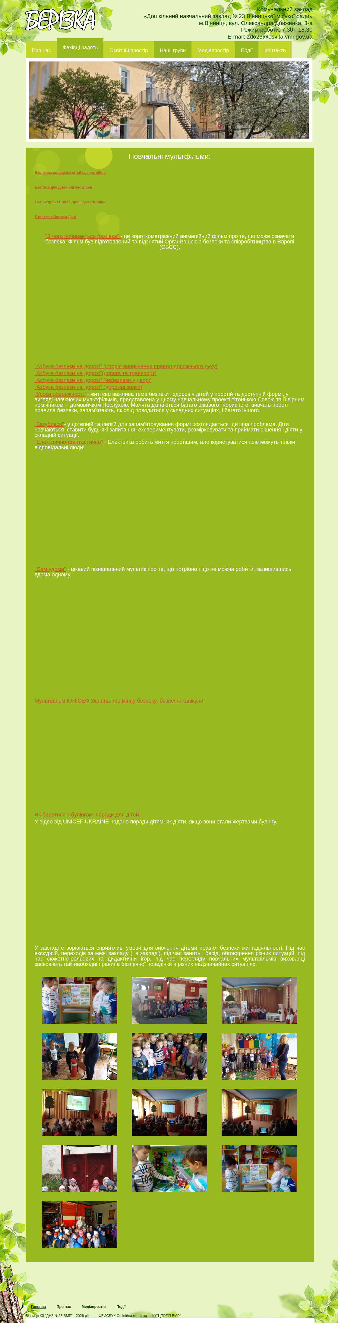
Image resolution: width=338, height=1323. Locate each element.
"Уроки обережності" (60, 394)
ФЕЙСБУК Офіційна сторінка (123, 1316)
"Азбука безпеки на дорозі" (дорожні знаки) (89, 387)
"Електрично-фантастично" (69, 442)
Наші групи (173, 50)
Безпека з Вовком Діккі (55, 217)
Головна (38, 1307)
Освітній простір (128, 50)
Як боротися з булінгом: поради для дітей (87, 815)
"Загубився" (49, 424)
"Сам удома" (50, 569)
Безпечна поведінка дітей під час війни (70, 173)
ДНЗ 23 (60, 19)
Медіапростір (213, 50)
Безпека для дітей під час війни (63, 187)
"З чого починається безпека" (83, 236)
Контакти (275, 50)
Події (247, 50)
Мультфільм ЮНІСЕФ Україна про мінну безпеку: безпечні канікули (119, 701)
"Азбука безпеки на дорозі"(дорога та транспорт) (96, 373)
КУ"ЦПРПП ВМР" (166, 1316)
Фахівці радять (80, 47)
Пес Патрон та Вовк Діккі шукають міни (70, 202)
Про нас (41, 50)
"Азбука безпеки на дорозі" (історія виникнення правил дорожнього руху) (126, 366)
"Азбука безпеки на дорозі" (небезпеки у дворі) (93, 380)
